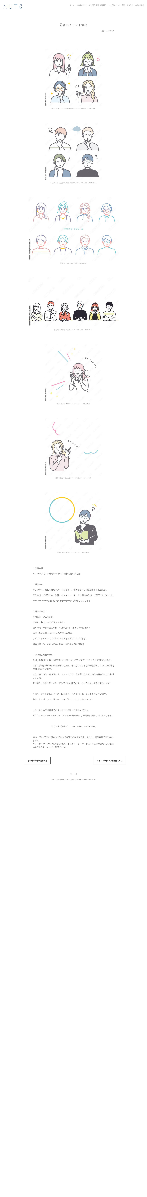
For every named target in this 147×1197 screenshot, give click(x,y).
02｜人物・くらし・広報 (117, 5)
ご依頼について (81, 5)
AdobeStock (89, 726)
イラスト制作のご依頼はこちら (110, 761)
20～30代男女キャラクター (61, 660)
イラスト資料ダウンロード (73, 780)
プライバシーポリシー (88, 780)
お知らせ (130, 5)
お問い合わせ (139, 5)
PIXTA (79, 726)
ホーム (72, 5)
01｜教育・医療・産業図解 (97, 5)
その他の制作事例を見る (37, 761)
